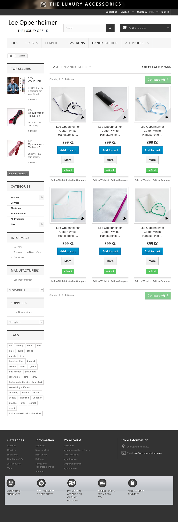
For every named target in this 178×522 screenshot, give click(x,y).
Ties (14, 43)
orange (13, 403)
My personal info (72, 463)
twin (22, 356)
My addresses (70, 459)
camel (32, 403)
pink (26, 377)
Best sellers (41, 454)
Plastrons (76, 43)
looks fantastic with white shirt (25, 382)
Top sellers (21, 69)
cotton (12, 366)
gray (34, 377)
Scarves (31, 43)
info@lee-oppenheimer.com (147, 453)
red (39, 345)
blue (11, 351)
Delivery (17, 247)
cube (20, 351)
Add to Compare (77, 180)
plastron (24, 397)
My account (72, 440)
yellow (12, 397)
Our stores (18, 257)
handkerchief (16, 361)
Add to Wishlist (58, 180)
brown (36, 392)
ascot (12, 408)
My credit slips (71, 454)
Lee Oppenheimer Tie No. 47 (36, 144)
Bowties (52, 43)
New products (42, 450)
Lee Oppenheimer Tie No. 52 (36, 112)
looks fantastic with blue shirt (25, 413)
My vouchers (70, 468)
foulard (31, 361)
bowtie (25, 392)
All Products (137, 43)
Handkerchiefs (105, 43)
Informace (20, 238)
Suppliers (19, 303)
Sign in (165, 12)
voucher (37, 397)
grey (23, 403)
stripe (30, 351)
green (33, 366)
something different (19, 387)
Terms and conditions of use (27, 252)
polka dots (30, 371)
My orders (68, 445)
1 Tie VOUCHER (34, 80)
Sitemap (39, 471)
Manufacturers (25, 270)
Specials (40, 445)
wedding (13, 392)
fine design (15, 371)
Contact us (111, 12)
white (30, 345)
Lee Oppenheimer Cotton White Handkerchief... (68, 130)
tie (10, 345)
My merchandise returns (76, 450)
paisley (19, 345)
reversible (14, 377)
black (23, 366)
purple (12, 356)
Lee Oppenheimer (22, 279)
